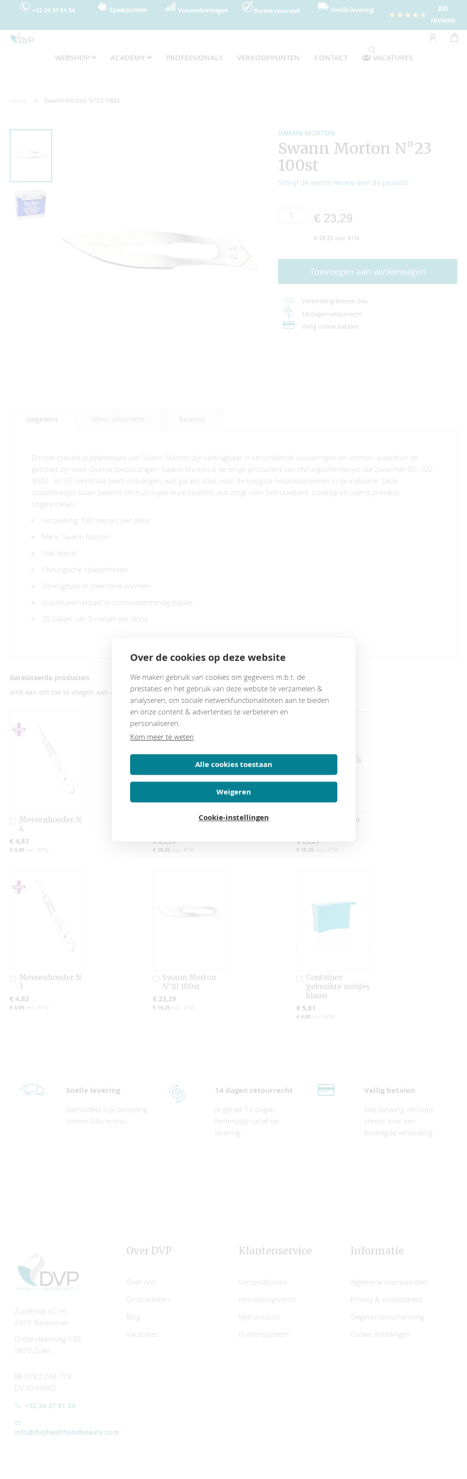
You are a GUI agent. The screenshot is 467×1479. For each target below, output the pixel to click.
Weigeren (287, 776)
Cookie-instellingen (234, 804)
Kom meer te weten (162, 748)
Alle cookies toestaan (180, 776)
